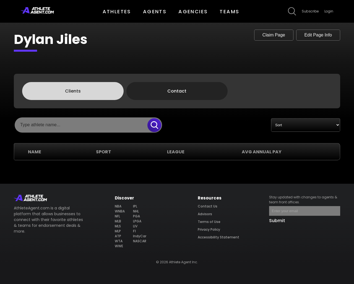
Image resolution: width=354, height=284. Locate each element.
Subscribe (310, 11)
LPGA (137, 221)
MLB (118, 221)
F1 (134, 231)
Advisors (205, 214)
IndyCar (139, 236)
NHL (136, 211)
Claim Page (272, 35)
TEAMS (229, 11)
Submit (277, 220)
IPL (135, 206)
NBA (118, 206)
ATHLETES (117, 11)
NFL (117, 216)
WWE (119, 246)
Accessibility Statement (218, 237)
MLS (118, 226)
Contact (176, 91)
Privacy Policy (209, 229)
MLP (118, 231)
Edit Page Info (318, 35)
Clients (73, 91)
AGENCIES (193, 11)
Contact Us (207, 206)
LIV (135, 226)
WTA (119, 241)
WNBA (120, 211)
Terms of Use (209, 221)
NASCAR (139, 241)
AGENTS (154, 11)
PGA (136, 216)
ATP (118, 236)
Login (328, 11)
